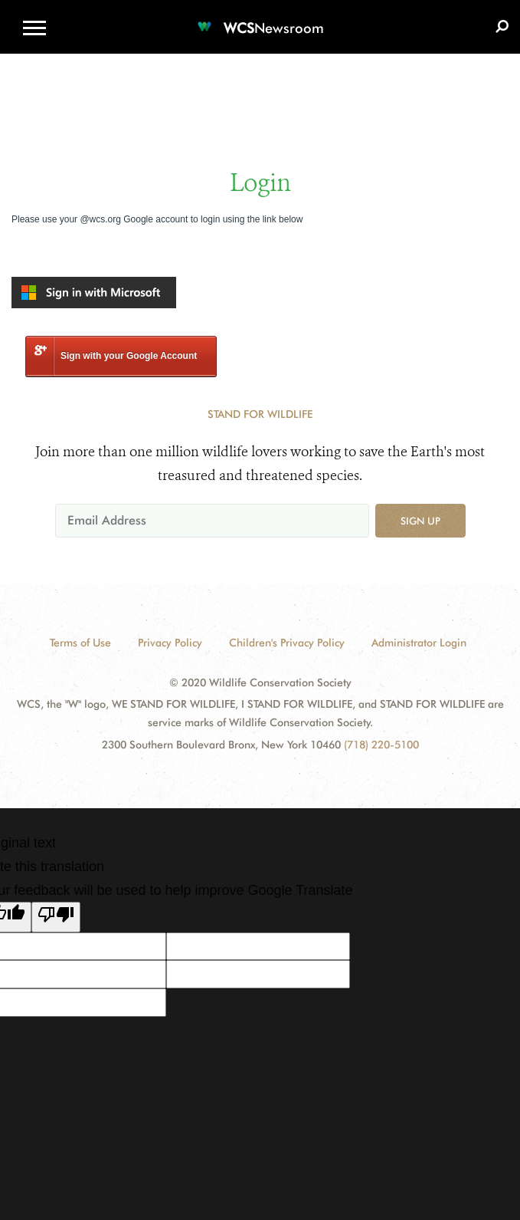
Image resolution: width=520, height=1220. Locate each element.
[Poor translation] (55, 917)
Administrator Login (418, 642)
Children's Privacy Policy (287, 642)
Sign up (420, 521)
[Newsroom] (260, 19)
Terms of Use (80, 642)
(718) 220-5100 (381, 744)
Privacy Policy (170, 642)
